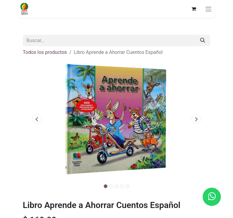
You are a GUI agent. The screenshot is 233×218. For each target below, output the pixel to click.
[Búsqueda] (202, 40)
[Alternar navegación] (208, 8)
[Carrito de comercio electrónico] (193, 9)
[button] (37, 119)
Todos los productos (45, 52)
